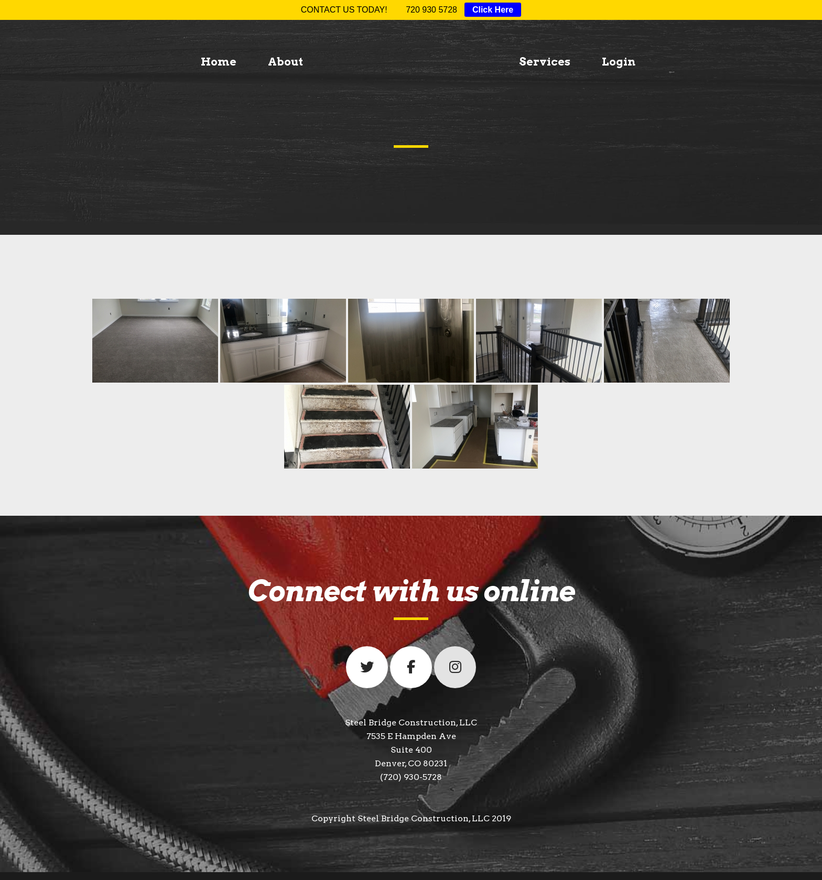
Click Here (492, 9)
